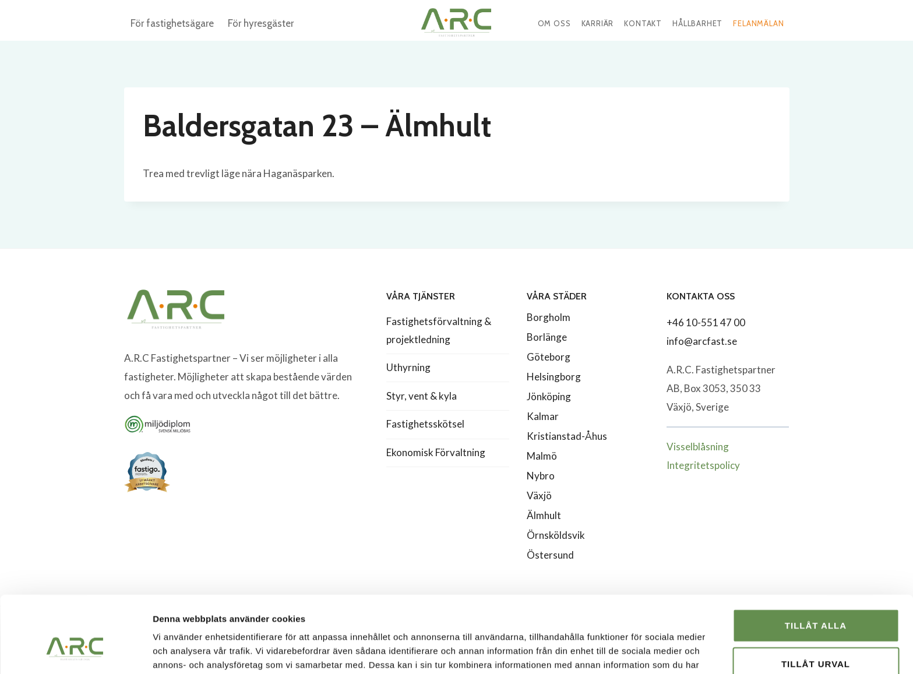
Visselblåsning (698, 446)
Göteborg (548, 357)
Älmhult (544, 515)
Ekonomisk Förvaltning (435, 452)
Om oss (554, 23)
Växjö (539, 495)
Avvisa (816, 636)
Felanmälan (758, 23)
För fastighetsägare (172, 23)
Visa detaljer (633, 651)
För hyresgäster (261, 23)
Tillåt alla (816, 559)
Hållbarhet (697, 23)
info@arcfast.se (702, 341)
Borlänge (547, 337)
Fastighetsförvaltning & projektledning (438, 330)
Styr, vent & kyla (421, 396)
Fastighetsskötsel (425, 424)
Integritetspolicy (703, 465)
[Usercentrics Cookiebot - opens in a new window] (75, 651)
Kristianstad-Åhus (567, 436)
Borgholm (548, 317)
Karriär (597, 23)
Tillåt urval (815, 598)
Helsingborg (554, 376)
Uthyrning (408, 367)
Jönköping (549, 396)
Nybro (541, 476)
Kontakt (643, 23)
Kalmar (543, 416)
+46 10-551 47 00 (706, 322)
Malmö (542, 456)
